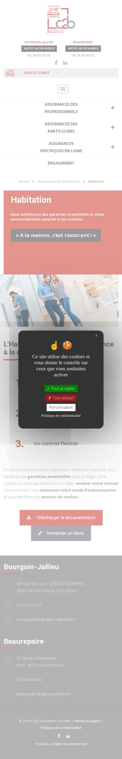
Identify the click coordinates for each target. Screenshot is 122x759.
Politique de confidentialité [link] (61, 415)
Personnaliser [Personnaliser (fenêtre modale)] (61, 407)
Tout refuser (61, 398)
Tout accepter (61, 388)
